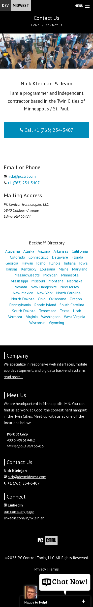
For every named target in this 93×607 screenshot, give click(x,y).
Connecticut (38, 257)
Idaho (41, 263)
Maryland (79, 269)
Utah (77, 310)
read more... (13, 376)
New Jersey (69, 286)
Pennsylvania (20, 304)
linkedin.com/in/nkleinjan (24, 517)
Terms (54, 569)
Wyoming (56, 322)
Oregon (76, 298)
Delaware (60, 257)
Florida (77, 257)
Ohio (42, 298)
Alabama (12, 251)
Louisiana (47, 269)
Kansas (12, 269)
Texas (64, 310)
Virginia (32, 316)
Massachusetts (27, 274)
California (80, 251)
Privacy (40, 569)
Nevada (20, 286)
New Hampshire (44, 286)
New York (45, 292)
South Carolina (72, 304)
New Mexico (23, 292)
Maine (63, 269)
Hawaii (27, 263)
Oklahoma (57, 298)
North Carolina (68, 292)
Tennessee (47, 310)
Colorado (17, 257)
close (83, 601)
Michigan (50, 274)
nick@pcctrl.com (22, 176)
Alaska (28, 251)
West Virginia (74, 316)
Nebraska (74, 280)
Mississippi (19, 280)
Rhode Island (45, 304)
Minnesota (70, 274)
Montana (55, 280)
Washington (51, 316)
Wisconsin (37, 322)
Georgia (11, 263)
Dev (16, 5)
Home (35, 25)
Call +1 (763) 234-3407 (46, 130)
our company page (19, 511)
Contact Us (54, 25)
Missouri (38, 280)
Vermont (15, 316)
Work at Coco (31, 409)
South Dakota (23, 310)
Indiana (70, 263)
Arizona (44, 251)
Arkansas (61, 251)
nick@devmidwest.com (27, 476)
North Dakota (22, 298)
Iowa (83, 263)
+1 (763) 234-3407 (23, 182)
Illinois (54, 263)
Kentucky (28, 269)
